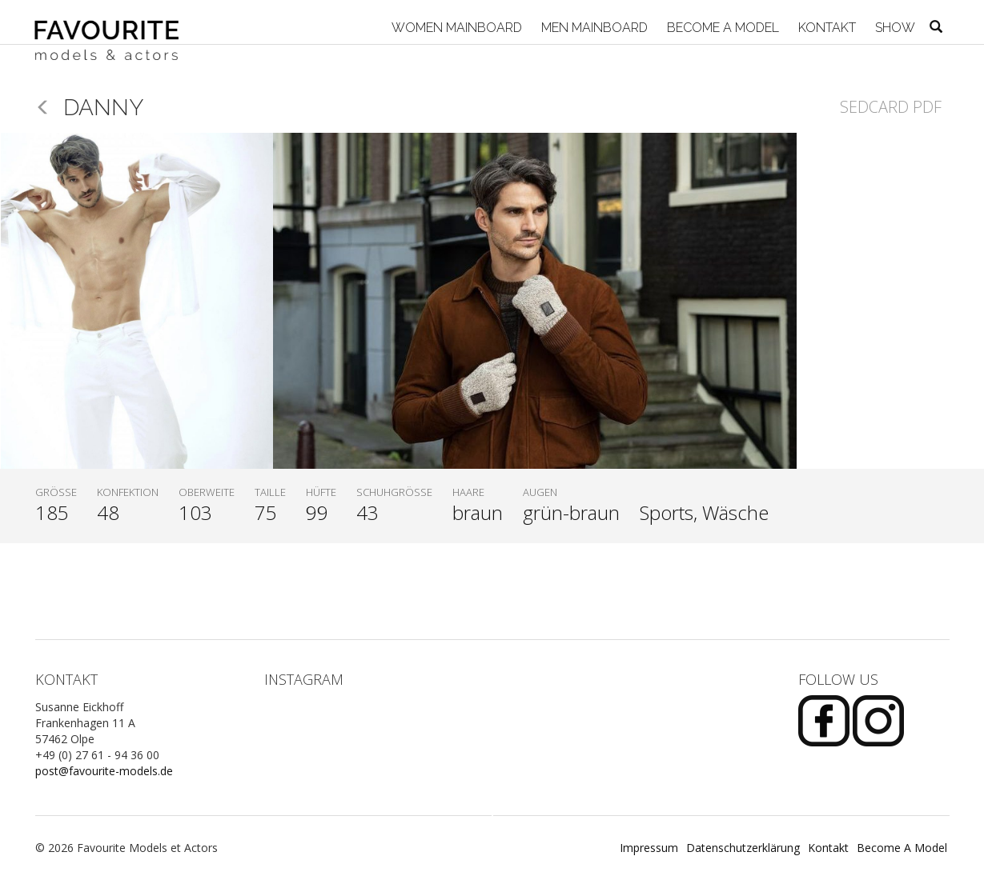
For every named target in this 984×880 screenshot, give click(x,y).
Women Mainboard (455, 27)
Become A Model (721, 27)
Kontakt (825, 27)
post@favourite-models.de (104, 770)
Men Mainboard (593, 27)
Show (893, 27)
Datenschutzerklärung (743, 847)
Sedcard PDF (891, 107)
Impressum (649, 847)
